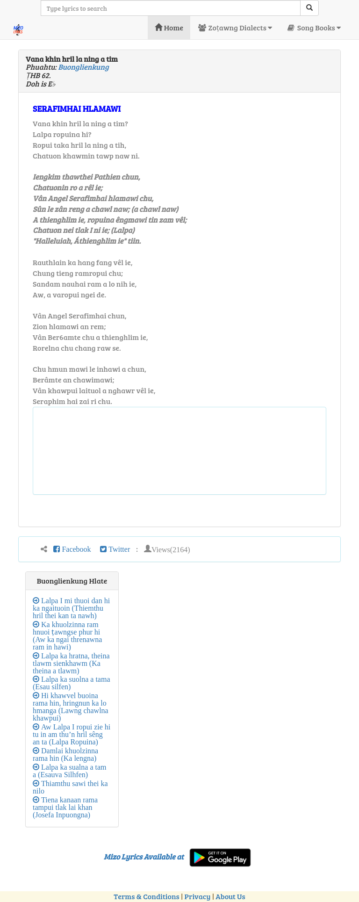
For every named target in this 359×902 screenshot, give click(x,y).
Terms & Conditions (146, 896)
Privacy (198, 896)
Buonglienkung (83, 67)
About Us (230, 896)
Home (169, 27)
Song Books (313, 27)
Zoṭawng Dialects (234, 27)
